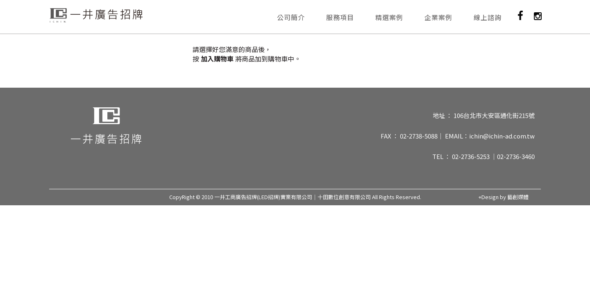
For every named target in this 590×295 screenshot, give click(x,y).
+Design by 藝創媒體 (504, 197)
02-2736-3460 (516, 156)
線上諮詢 (488, 17)
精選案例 (389, 17)
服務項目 (340, 17)
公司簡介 (291, 17)
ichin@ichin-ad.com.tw (502, 136)
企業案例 (438, 17)
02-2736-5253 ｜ (474, 156)
